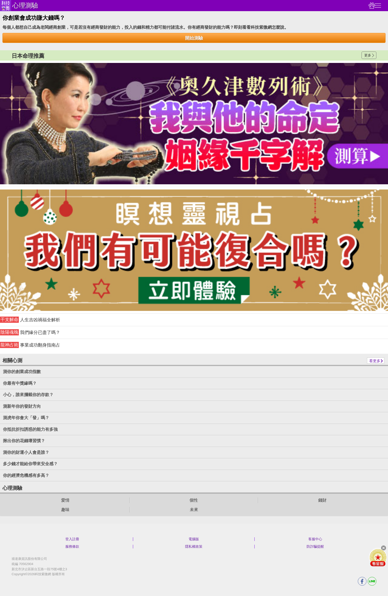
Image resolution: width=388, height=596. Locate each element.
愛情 (65, 500)
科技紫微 (5, 5)
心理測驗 (25, 5)
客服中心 (315, 539)
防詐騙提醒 (315, 546)
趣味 (65, 509)
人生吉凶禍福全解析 (30, 320)
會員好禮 (378, 557)
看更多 (374, 361)
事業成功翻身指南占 (30, 345)
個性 (194, 500)
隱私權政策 (193, 546)
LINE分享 (372, 581)
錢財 (322, 500)
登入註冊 (72, 539)
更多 (367, 55)
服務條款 (72, 546)
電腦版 (194, 539)
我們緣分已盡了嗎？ (30, 332)
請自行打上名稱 (194, 123)
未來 (194, 509)
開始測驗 (194, 38)
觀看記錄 (371, 5)
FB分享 (362, 581)
